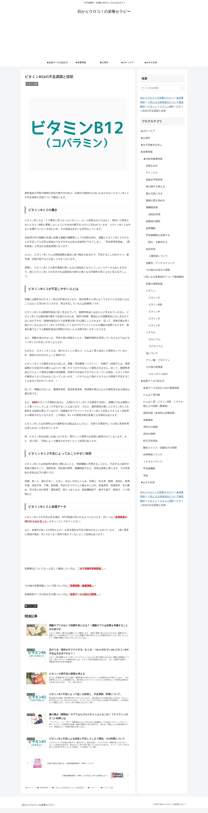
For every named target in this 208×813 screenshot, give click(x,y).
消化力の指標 (150, 427)
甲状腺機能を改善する (158, 235)
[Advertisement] (104, 38)
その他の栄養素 (154, 367)
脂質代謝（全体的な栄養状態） (160, 413)
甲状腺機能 (149, 468)
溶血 (145, 475)
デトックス (152, 172)
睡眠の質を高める (155, 200)
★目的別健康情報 (152, 159)
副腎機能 (150, 228)
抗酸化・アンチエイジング (160, 263)
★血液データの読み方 (152, 381)
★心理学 (145, 138)
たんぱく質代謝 (151, 394)
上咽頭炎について (158, 256)
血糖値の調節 (153, 221)
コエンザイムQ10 (158, 374)
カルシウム (155, 339)
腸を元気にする (154, 193)
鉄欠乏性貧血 (150, 440)
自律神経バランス (152, 454)
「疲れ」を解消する (156, 242)
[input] (162, 88)
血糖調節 (148, 420)
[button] (182, 88)
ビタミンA (154, 311)
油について (152, 353)
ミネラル (150, 332)
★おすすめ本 (148, 482)
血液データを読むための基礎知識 (161, 388)
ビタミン (150, 290)
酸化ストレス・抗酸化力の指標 (160, 447)
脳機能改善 (152, 207)
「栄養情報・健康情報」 (81, 585)
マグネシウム (156, 346)
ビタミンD (154, 318)
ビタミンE (154, 325)
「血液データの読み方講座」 (83, 594)
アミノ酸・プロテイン (158, 360)
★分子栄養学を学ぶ (151, 145)
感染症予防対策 (154, 179)
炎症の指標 (149, 433)
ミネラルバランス (152, 461)
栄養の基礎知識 (154, 283)
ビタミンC (154, 297)
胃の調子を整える (155, 186)
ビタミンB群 (31, 606)
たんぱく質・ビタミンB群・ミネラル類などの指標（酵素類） (163, 403)
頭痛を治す (152, 165)
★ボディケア (148, 131)
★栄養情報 (147, 151)
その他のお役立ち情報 (158, 270)
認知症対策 (155, 214)
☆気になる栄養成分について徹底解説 (163, 276)
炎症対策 (150, 249)
